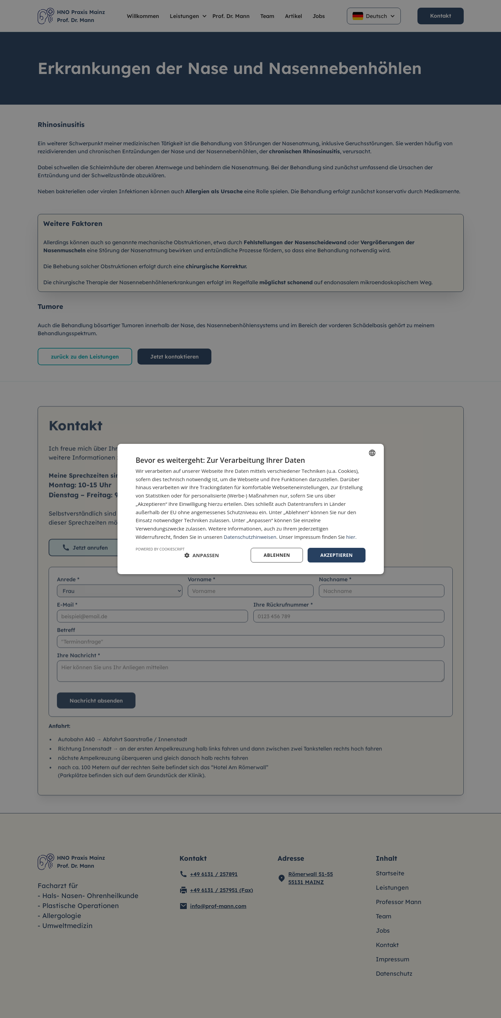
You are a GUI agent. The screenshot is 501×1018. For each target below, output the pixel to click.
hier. (351, 536)
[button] (201, 555)
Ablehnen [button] (277, 555)
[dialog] (250, 509)
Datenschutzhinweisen (250, 536)
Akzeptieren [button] (336, 555)
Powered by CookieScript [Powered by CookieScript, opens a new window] (160, 548)
